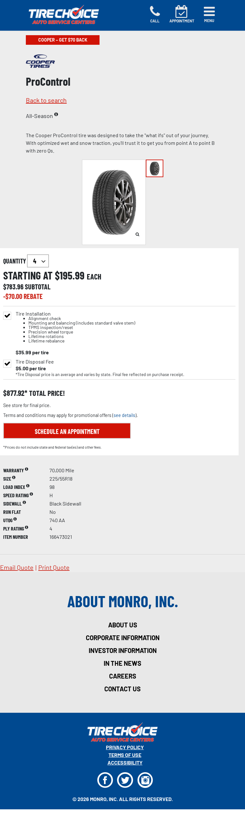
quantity (26, 261)
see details (124, 415)
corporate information (123, 637)
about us (122, 625)
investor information (123, 650)
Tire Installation (75, 327)
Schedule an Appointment (67, 431)
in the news (122, 663)
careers (122, 676)
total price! (46, 393)
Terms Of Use (124, 755)
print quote (54, 567)
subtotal (37, 286)
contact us (122, 689)
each (94, 276)
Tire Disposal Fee (35, 361)
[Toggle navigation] (209, 14)
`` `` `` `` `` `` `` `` (38, 261)
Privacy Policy (125, 747)
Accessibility (125, 762)
